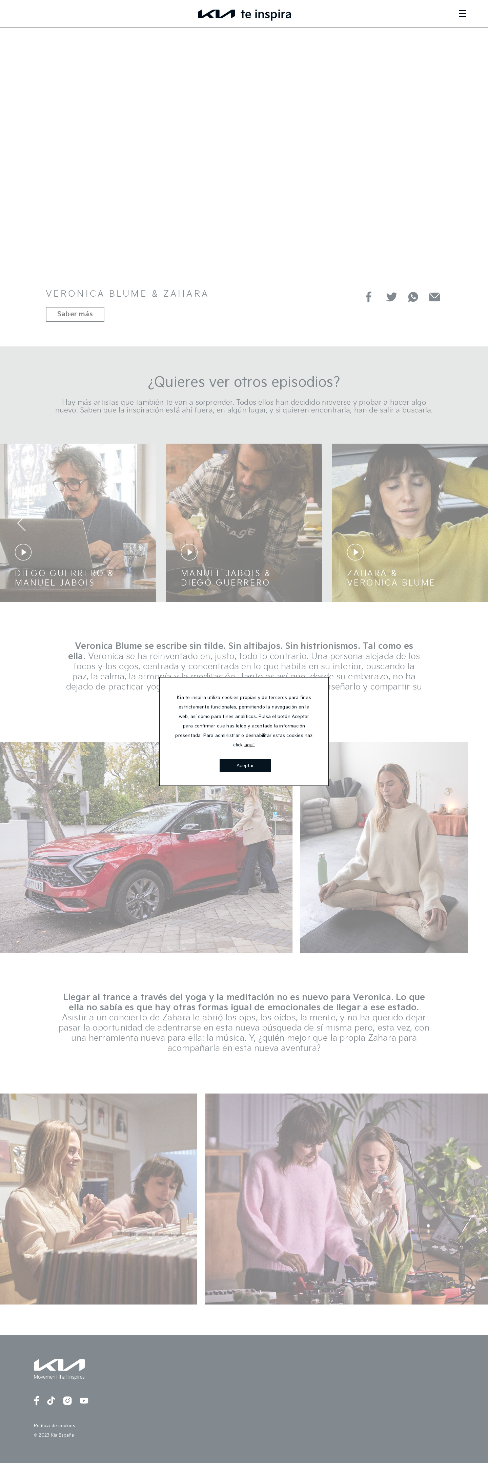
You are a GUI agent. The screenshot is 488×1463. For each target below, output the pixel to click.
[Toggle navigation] (471, 14)
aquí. (249, 745)
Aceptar (245, 765)
